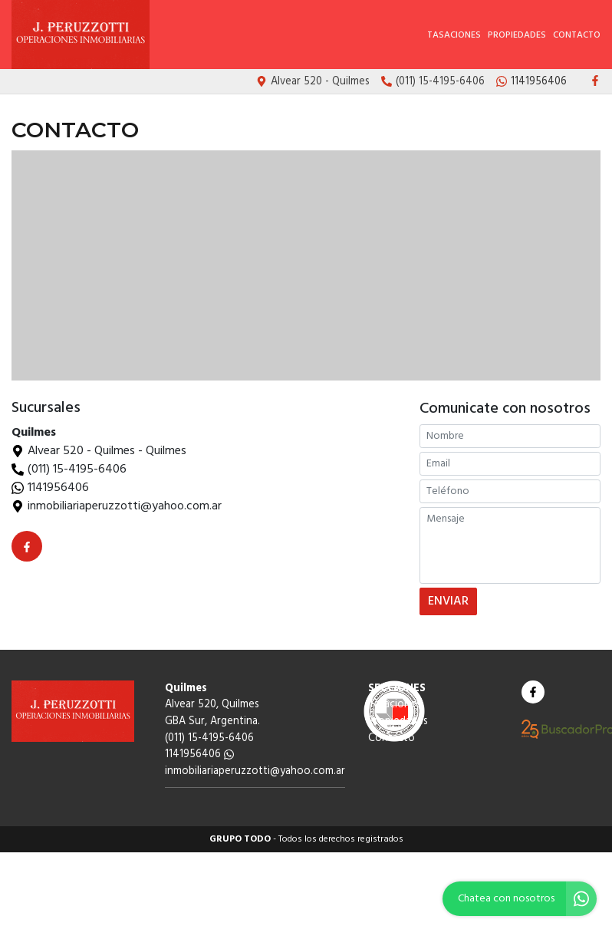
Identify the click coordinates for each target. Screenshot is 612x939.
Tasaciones (454, 35)
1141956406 (58, 488)
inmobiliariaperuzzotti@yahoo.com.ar (255, 776)
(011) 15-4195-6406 (77, 469)
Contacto (576, 35)
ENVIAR (449, 604)
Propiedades (517, 35)
